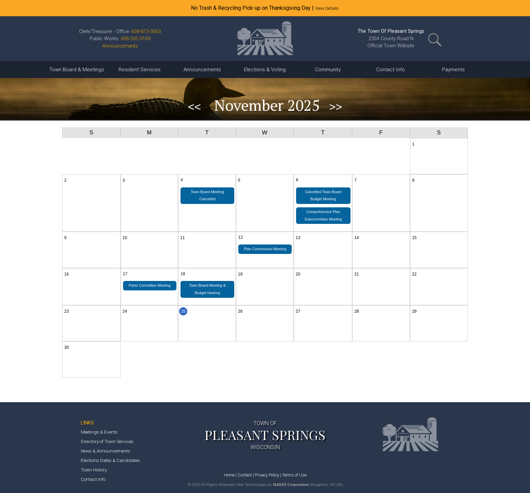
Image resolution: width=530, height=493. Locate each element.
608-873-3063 (146, 31)
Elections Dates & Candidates (110, 460)
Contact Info (93, 479)
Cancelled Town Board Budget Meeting (323, 195)
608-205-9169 (135, 39)
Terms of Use (294, 474)
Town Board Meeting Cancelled (207, 195)
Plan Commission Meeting (265, 249)
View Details (327, 8)
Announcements (120, 46)
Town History (94, 469)
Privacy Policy (267, 474)
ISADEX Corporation (291, 485)
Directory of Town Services (107, 441)
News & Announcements (105, 450)
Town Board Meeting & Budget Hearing (207, 289)
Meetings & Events (99, 432)
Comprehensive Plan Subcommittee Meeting (323, 215)
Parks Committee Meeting (150, 285)
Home (229, 474)
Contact (245, 474)
